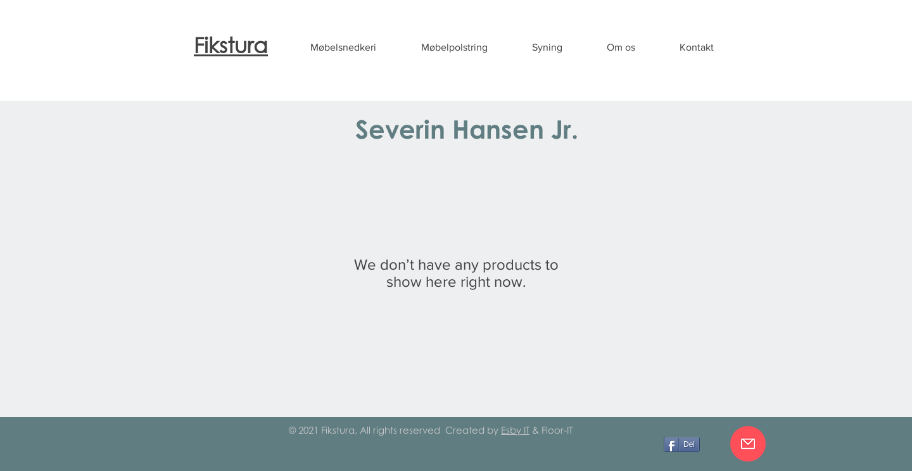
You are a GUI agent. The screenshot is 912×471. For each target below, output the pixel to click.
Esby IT (515, 430)
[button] (343, 47)
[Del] (682, 444)
